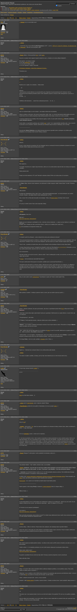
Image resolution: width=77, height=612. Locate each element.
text (26, 574)
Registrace (29, 12)
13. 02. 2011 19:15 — (14, 586)
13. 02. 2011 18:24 (5, 563)
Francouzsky (22, 480)
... (19, 81)
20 (13, 17)
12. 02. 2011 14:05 (5, 137)
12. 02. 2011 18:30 (5, 287)
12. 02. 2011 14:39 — (14, 209)
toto (37, 55)
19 (11, 17)
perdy (2, 277)
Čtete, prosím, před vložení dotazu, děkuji (20, 9)
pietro (2, 453)
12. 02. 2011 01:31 (5, 52)
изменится (27, 62)
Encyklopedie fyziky (38, 12)
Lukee (2, 368)
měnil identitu (30, 403)
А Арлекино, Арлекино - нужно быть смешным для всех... (33, 68)
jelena (2, 55)
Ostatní (29, 17)
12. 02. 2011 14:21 (5, 181)
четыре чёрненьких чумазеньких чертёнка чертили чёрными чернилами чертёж (46, 476)
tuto (63, 118)
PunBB (74, 608)
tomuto (22, 258)
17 (8, 17)
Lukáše (35, 368)
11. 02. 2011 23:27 (5, 20)
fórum (62, 308)
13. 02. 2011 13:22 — (14, 537)
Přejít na (13, 608)
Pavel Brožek (4, 139)
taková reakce (54, 197)
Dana (20, 395)
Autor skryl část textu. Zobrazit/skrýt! (27, 218)
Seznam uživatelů (12, 12)
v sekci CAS (55, 10)
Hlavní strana (4, 12)
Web (2, 34)
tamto (48, 330)
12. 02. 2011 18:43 (5, 303)
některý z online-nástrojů (33, 10)
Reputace (3, 32)
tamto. (43, 55)
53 (16, 17)
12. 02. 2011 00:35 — (14, 40)
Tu (20, 226)
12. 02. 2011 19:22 (5, 344)
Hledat (24, 12)
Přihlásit (12, 14)
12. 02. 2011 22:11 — (14, 417)
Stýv (2, 22)
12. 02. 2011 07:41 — (14, 76)
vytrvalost (42, 339)
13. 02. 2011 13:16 (5, 521)
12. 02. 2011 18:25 (5, 274)
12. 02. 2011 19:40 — (14, 390)
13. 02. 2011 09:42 (5, 450)
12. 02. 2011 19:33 (5, 366)
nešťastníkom (36, 276)
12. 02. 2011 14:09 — (14, 158)
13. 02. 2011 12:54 (5, 462)
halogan (3, 289)
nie (32, 426)
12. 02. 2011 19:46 (5, 400)
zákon (55, 406)
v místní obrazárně (46, 486)
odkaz (20, 477)
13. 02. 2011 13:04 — (14, 496)
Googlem (59, 5)
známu (66, 443)
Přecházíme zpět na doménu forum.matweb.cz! (20, 7)
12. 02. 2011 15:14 (5, 232)
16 (7, 17)
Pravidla (20, 12)
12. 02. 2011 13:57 (5, 106)
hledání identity (30, 580)
